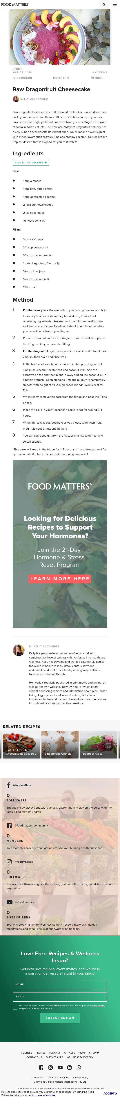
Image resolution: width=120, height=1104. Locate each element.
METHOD (96, 78)
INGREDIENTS (61, 78)
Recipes (40, 1052)
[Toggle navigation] (114, 4)
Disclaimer (37, 1077)
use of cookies (46, 1095)
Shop (94, 1052)
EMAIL (20, 996)
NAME (20, 984)
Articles (69, 1052)
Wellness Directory (80, 1057)
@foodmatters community (31, 825)
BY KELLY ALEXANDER (44, 646)
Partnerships (54, 1057)
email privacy (98, 1005)
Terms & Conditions (58, 1077)
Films (82, 1052)
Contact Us (34, 1057)
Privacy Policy (80, 1077)
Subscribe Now (60, 1018)
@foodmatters (22, 785)
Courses (26, 1052)
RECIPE (18, 69)
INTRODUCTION (22, 78)
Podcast (54, 1052)
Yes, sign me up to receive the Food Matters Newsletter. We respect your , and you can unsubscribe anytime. (62, 1007)
